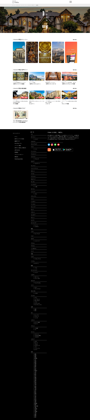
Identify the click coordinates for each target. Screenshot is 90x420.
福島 (34, 365)
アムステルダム (37, 282)
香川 (34, 381)
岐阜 (34, 374)
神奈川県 (35, 406)
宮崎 (34, 363)
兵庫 (34, 389)
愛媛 (34, 386)
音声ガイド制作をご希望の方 (20, 147)
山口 (34, 359)
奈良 (34, 397)
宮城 (34, 378)
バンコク (35, 317)
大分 (34, 385)
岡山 (34, 392)
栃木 (34, 391)
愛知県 (35, 403)
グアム (35, 297)
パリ (34, 329)
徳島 (34, 354)
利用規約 (16, 152)
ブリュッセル (36, 278)
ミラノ (35, 346)
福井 (34, 366)
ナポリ (35, 341)
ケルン (35, 287)
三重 (34, 412)
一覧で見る (74, 39)
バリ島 (35, 186)
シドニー (35, 272)
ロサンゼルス (36, 300)
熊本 (34, 369)
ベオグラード (36, 163)
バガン (35, 193)
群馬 (34, 404)
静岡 (34, 393)
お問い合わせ (17, 150)
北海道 (35, 408)
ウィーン (35, 225)
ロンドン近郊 (36, 322)
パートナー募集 (18, 145)
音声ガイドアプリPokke (19, 138)
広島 (34, 396)
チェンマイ (36, 315)
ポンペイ (35, 342)
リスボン (35, 293)
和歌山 (35, 370)
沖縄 (34, 384)
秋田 (34, 362)
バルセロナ (36, 336)
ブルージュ (36, 276)
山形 (34, 371)
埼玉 (34, 373)
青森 (34, 380)
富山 (34, 367)
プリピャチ (36, 158)
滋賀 (34, 377)
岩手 (34, 376)
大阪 (34, 407)
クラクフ (35, 139)
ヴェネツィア (36, 345)
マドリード (36, 334)
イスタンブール (37, 258)
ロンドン (35, 323)
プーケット (36, 316)
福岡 (34, 382)
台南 (34, 309)
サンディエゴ (36, 303)
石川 (34, 395)
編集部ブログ (17, 141)
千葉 (34, 388)
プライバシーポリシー (19, 154)
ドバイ (35, 149)
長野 (34, 401)
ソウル (35, 267)
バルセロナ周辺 (30, 5)
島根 (34, 415)
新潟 (34, 399)
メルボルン (36, 226)
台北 (34, 310)
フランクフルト (37, 288)
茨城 (34, 400)
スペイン (23, 5)
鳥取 (34, 356)
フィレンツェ (36, 348)
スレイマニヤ (36, 233)
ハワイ (35, 301)
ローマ (35, 349)
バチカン (35, 344)
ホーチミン (36, 263)
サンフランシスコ (37, 304)
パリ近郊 (35, 328)
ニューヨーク (36, 299)
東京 (34, 417)
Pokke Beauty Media (19, 158)
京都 (34, 410)
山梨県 (35, 411)
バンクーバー (36, 240)
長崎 (34, 414)
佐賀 (34, 355)
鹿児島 (35, 358)
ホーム (13, 5)
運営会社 (16, 156)
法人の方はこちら (18, 143)
